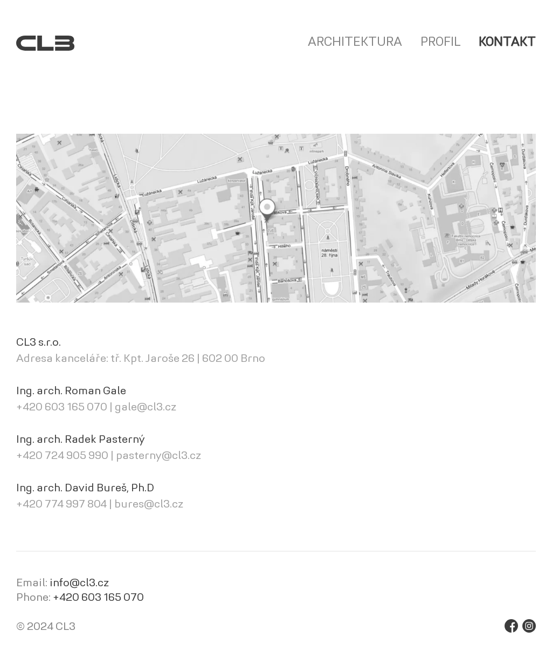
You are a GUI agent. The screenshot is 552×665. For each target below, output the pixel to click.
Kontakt (507, 43)
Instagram (529, 626)
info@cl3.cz (79, 583)
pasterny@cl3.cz (158, 456)
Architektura (355, 43)
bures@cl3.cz (148, 504)
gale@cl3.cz (145, 407)
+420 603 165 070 (61, 407)
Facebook (511, 626)
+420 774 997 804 (61, 504)
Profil (440, 43)
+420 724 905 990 (62, 456)
